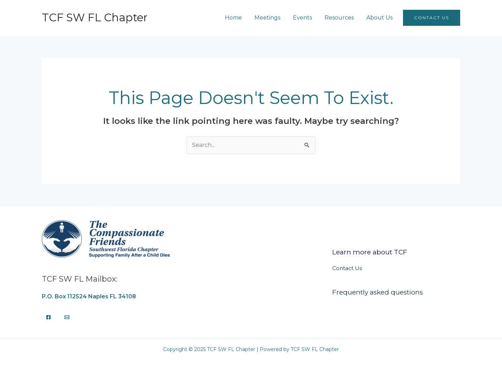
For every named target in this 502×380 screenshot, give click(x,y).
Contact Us (347, 268)
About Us (383, 17)
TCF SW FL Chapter (94, 17)
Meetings (275, 17)
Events (308, 17)
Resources (344, 17)
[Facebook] (48, 317)
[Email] (67, 317)
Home (242, 17)
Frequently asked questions (377, 292)
